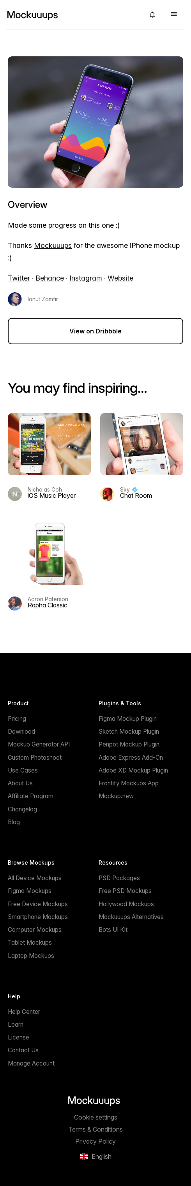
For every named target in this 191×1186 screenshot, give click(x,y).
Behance (49, 278)
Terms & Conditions (95, 1129)
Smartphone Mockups (38, 917)
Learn (15, 1024)
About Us (20, 783)
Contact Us (23, 1050)
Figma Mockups (29, 891)
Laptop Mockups (31, 955)
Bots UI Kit (113, 929)
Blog (14, 822)
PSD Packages (119, 878)
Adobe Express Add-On (131, 757)
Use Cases (23, 770)
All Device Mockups (35, 878)
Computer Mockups (35, 929)
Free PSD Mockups (125, 891)
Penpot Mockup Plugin (129, 744)
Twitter (19, 278)
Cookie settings (95, 1117)
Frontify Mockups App (129, 783)
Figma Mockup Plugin (128, 718)
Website (120, 278)
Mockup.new (116, 796)
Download (21, 731)
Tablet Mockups (30, 942)
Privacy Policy (95, 1141)
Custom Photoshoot (35, 757)
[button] (152, 15)
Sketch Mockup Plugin (129, 731)
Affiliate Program (30, 796)
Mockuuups (53, 245)
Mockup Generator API (39, 744)
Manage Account (31, 1063)
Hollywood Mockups (126, 904)
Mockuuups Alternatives (131, 917)
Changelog (22, 809)
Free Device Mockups (38, 904)
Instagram (85, 278)
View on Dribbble (95, 331)
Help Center (24, 1011)
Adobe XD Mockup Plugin (133, 770)
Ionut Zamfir (43, 299)
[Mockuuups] (72, 14)
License (18, 1037)
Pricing (17, 718)
